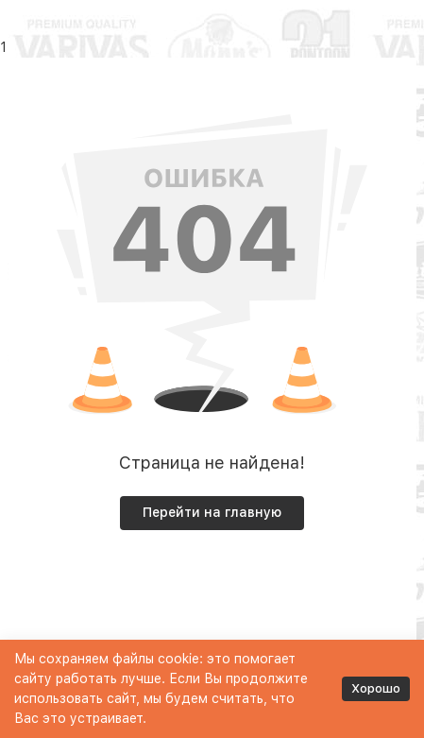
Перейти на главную (212, 512)
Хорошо (375, 688)
